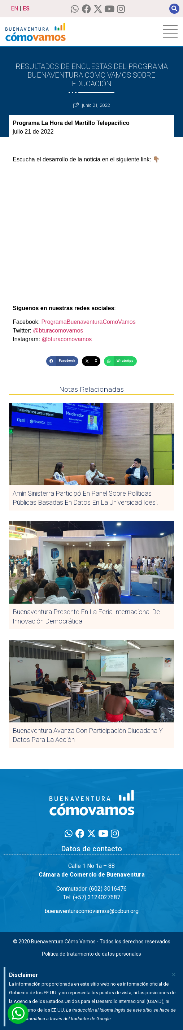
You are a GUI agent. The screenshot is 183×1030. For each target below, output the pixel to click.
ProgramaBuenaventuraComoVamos (88, 322)
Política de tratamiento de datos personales (91, 954)
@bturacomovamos (58, 330)
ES (26, 8)
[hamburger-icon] (170, 32)
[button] (174, 9)
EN (14, 8)
